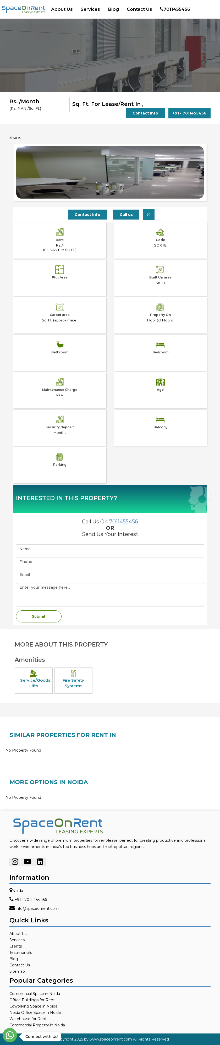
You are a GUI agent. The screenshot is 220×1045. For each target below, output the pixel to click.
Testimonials (20, 952)
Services (90, 9)
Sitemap (17, 971)
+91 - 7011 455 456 (31, 899)
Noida (17, 890)
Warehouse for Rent (28, 1018)
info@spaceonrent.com (37, 908)
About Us (62, 9)
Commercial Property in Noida (37, 1025)
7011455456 (175, 9)
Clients (15, 946)
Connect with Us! (40, 1036)
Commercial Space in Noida (34, 993)
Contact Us (139, 9)
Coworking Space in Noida (33, 1006)
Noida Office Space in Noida (35, 1012)
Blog (113, 9)
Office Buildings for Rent (32, 1000)
